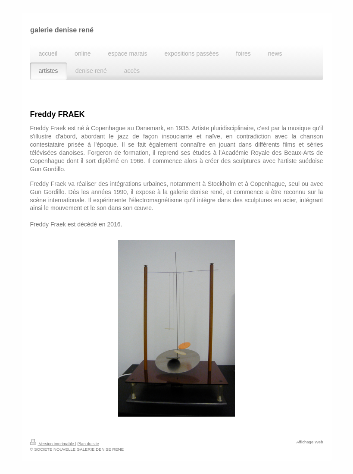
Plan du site (88, 443)
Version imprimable (52, 443)
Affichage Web (309, 441)
